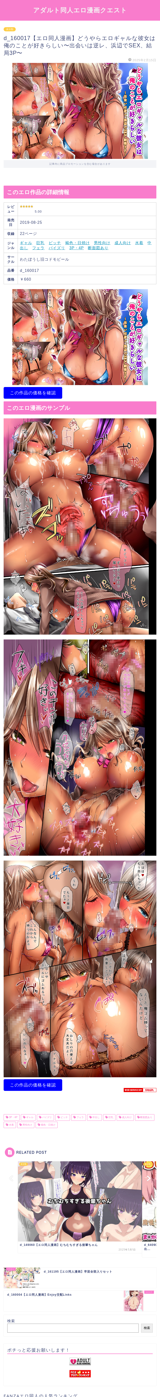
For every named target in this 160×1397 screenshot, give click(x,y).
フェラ (38, 248)
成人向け (122, 243)
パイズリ (57, 248)
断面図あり (98, 248)
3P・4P (76, 248)
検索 (11, 1321)
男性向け (102, 243)
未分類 (9, 29)
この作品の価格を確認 (33, 392)
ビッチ (55, 243)
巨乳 (40, 243)
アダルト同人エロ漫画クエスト (80, 10)
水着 (139, 243)
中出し (96, 1117)
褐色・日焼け (77, 243)
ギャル (26, 243)
